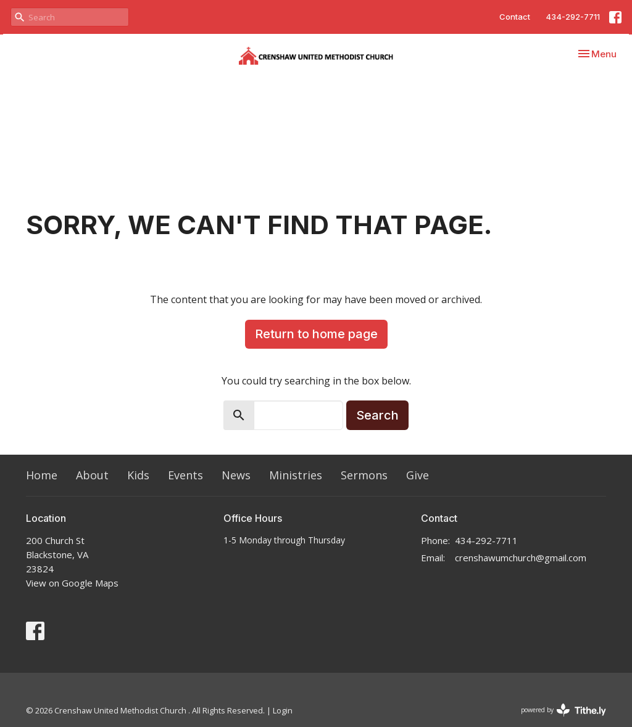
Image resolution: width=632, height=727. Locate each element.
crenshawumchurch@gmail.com (520, 557)
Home (41, 475)
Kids (138, 475)
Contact (514, 17)
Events (185, 475)
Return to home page (316, 334)
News (236, 475)
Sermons (364, 475)
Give (417, 475)
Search (377, 415)
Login (283, 710)
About (92, 475)
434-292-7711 (573, 17)
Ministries (295, 475)
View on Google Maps (72, 583)
